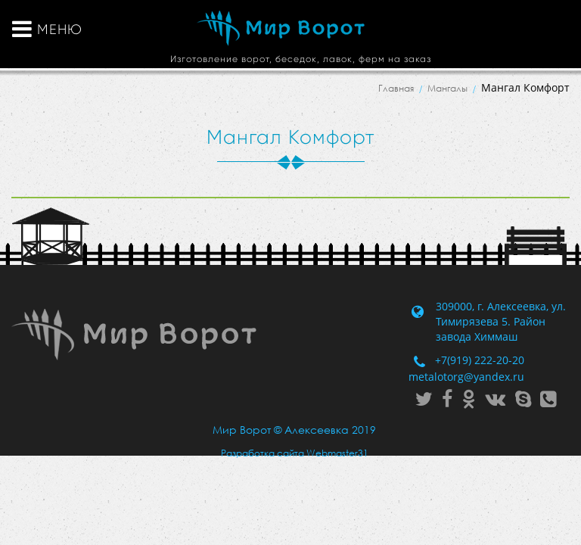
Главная (396, 88)
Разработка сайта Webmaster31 (294, 453)
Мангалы (447, 88)
